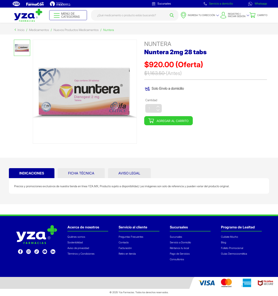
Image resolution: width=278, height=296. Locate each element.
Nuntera (108, 30)
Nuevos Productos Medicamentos (76, 30)
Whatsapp (257, 4)
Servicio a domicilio (218, 3)
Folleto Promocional (232, 248)
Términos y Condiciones (81, 253)
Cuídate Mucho (229, 236)
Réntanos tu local (179, 248)
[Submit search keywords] (171, 15)
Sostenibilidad (75, 242)
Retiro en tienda (127, 253)
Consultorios (177, 259)
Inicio (21, 30)
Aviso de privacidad (78, 248)
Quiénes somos (76, 236)
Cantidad (151, 100)
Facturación (125, 248)
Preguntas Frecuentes (131, 236)
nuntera (157, 43)
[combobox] (134, 15)
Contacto (124, 242)
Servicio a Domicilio (180, 242)
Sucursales (161, 3)
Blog (223, 242)
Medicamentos (39, 30)
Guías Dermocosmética (234, 253)
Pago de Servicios (180, 253)
